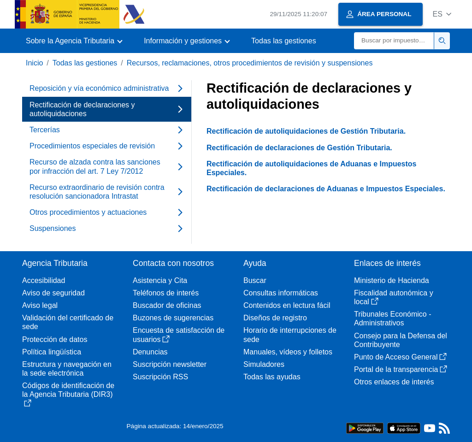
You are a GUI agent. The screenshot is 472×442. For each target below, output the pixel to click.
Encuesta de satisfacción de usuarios (178, 334)
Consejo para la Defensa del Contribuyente (400, 340)
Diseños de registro (275, 318)
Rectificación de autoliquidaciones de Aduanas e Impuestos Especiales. (311, 168)
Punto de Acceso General (400, 357)
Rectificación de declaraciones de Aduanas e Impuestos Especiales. (325, 189)
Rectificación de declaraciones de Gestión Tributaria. (299, 148)
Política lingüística (51, 352)
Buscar (254, 280)
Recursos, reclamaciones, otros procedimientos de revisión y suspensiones (250, 63)
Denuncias (150, 352)
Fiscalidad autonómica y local (393, 297)
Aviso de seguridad (53, 293)
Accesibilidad (43, 280)
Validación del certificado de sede (67, 322)
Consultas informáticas (280, 293)
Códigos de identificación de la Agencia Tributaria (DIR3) (68, 394)
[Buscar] (394, 40)
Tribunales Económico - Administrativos (392, 318)
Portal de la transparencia (400, 369)
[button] (441, 14)
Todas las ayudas (272, 377)
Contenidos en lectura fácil (286, 305)
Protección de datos (54, 339)
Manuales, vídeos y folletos (287, 352)
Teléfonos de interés (166, 293)
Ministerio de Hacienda (391, 280)
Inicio (34, 63)
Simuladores (263, 364)
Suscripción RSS (160, 377)
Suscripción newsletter (169, 364)
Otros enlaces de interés (394, 382)
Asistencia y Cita (160, 280)
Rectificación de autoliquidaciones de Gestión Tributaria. (306, 131)
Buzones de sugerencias (173, 318)
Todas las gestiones (283, 41)
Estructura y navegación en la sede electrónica (67, 368)
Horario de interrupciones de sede (289, 334)
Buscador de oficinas (167, 305)
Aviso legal (40, 305)
